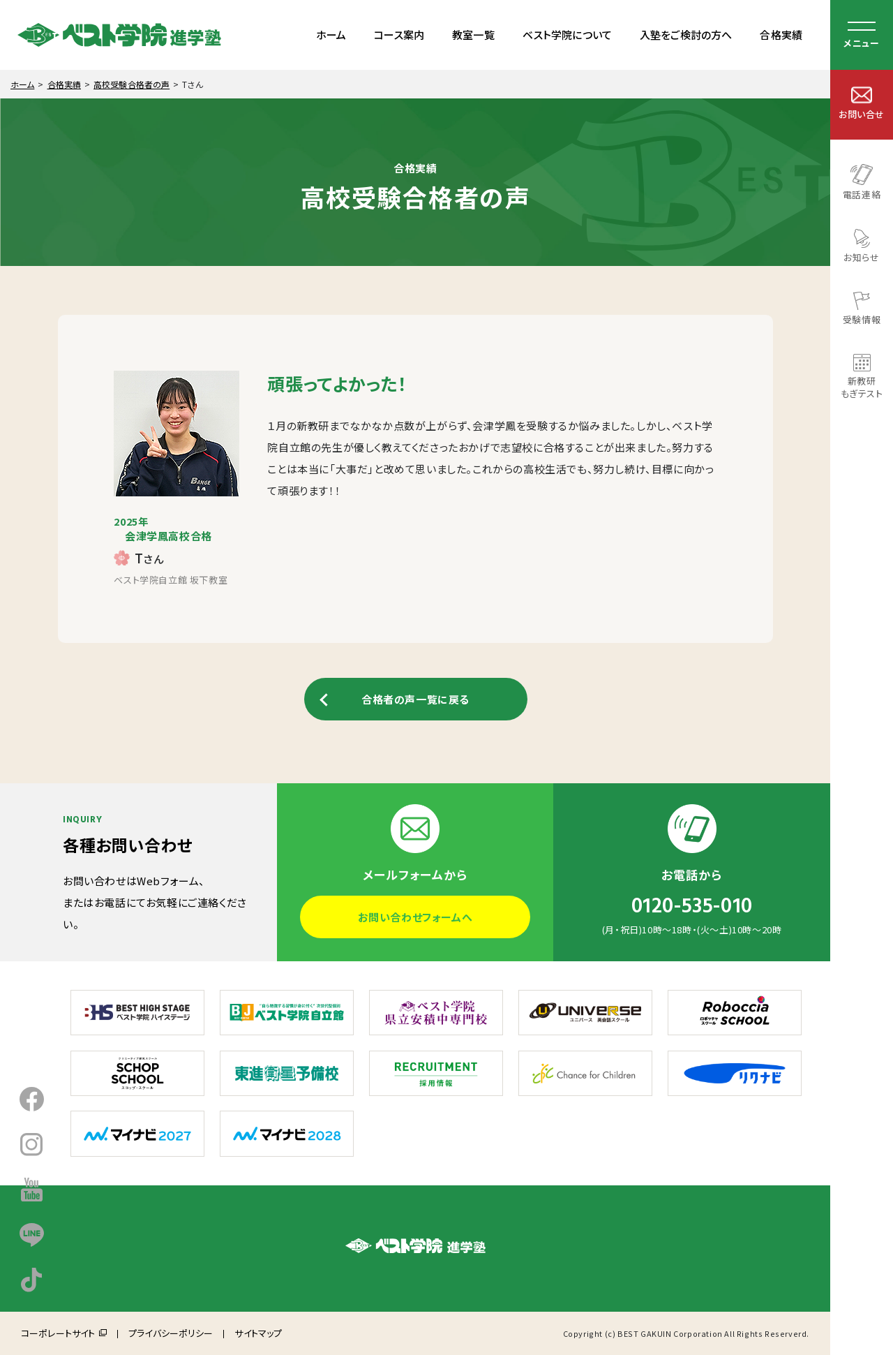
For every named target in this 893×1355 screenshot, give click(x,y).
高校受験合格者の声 (131, 84)
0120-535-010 (692, 906)
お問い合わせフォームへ (415, 917)
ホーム (331, 34)
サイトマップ (258, 1333)
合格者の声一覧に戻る (415, 699)
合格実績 (781, 34)
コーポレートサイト (58, 1333)
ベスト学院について (567, 34)
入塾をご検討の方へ (686, 34)
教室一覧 (473, 34)
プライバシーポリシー (170, 1333)
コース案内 (399, 34)
